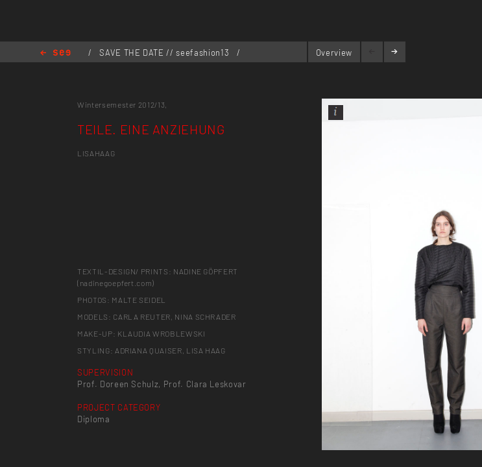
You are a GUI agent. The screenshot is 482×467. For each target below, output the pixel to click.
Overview (334, 52)
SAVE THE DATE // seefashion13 (165, 52)
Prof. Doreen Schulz (117, 384)
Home (55, 53)
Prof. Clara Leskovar (205, 384)
